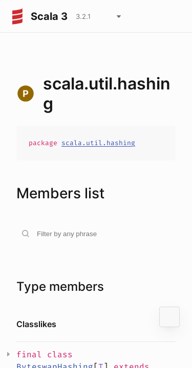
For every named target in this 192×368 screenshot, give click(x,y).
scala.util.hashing (98, 143)
